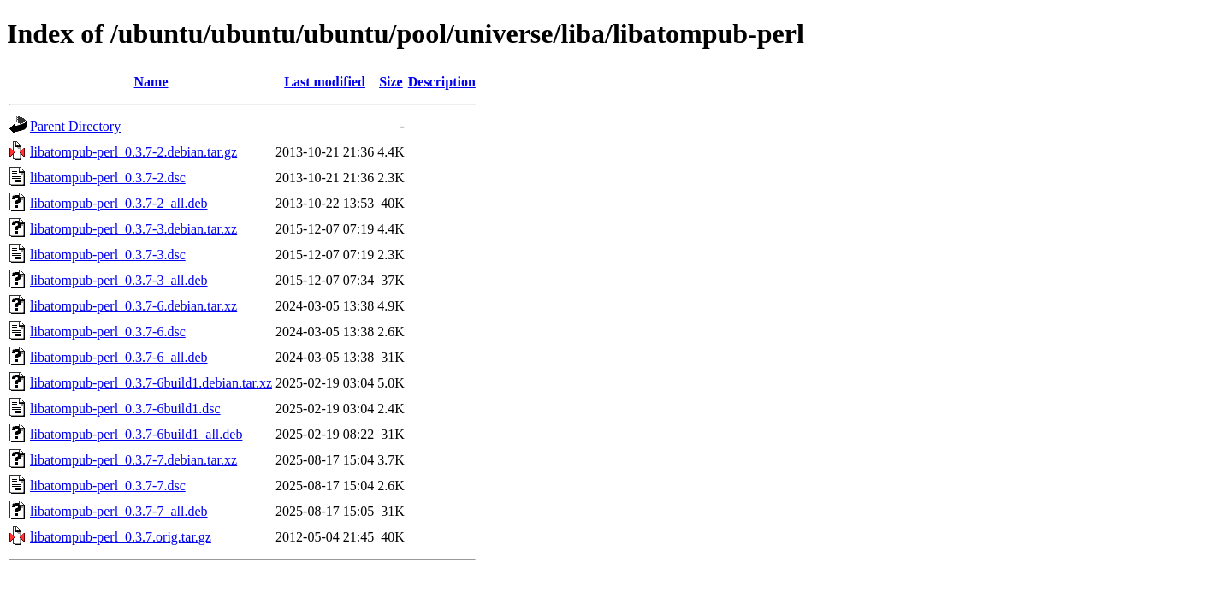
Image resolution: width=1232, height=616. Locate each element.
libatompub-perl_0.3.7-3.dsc (108, 254)
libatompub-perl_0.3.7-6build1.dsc (125, 408)
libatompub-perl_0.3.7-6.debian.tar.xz (133, 306)
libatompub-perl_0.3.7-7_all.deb (119, 511)
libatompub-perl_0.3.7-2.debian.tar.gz (133, 152)
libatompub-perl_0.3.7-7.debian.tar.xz (133, 460)
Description (442, 81)
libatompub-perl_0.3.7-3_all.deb (119, 280)
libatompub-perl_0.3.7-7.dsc (108, 485)
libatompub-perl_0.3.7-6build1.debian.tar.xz (151, 383)
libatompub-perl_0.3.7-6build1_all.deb (136, 434)
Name (151, 81)
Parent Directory (75, 126)
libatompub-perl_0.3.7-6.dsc (108, 331)
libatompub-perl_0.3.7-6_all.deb (119, 357)
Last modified (324, 81)
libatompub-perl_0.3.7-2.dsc (108, 177)
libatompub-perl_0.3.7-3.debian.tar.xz (133, 229)
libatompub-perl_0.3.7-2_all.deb (119, 203)
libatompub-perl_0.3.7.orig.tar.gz (120, 537)
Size (391, 81)
